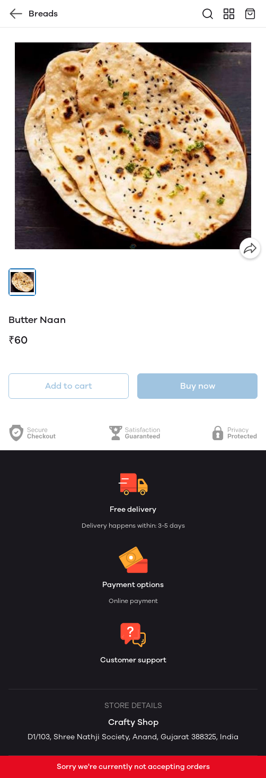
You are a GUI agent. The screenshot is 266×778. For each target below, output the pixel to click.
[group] (133, 146)
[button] (22, 282)
